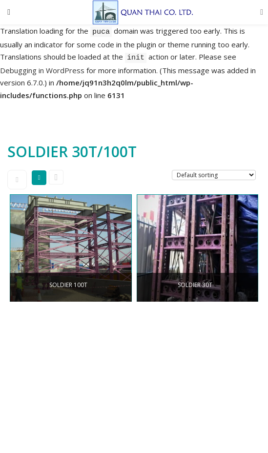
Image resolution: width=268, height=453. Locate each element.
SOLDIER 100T (68, 285)
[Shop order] (214, 175)
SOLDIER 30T (195, 285)
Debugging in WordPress (42, 70)
